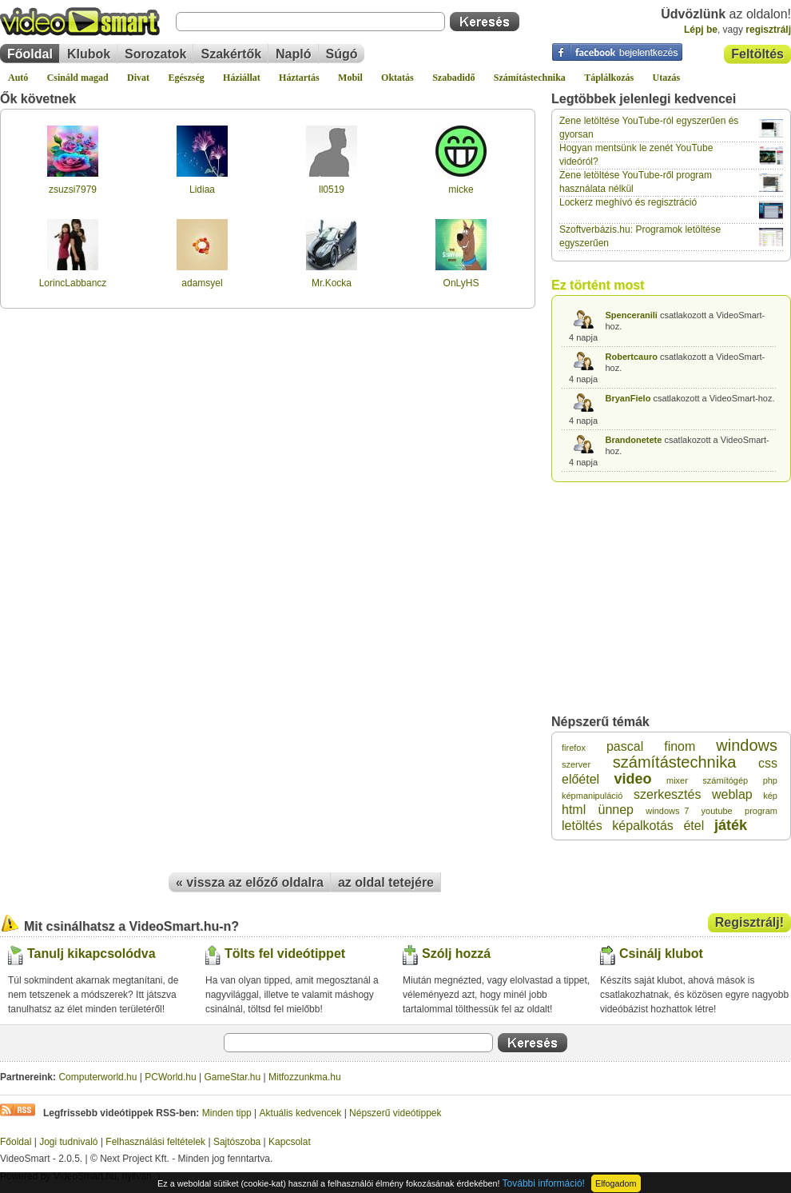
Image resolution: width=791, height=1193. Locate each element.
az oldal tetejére (386, 882)
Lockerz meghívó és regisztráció (628, 202)
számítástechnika (675, 762)
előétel (580, 779)
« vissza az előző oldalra (250, 882)
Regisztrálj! (749, 922)
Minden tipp (227, 1113)
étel (693, 825)
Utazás (667, 77)
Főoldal (30, 54)
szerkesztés (667, 794)
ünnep (616, 809)
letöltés (582, 825)
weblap (732, 794)
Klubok (88, 54)
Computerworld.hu (97, 1077)
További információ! (544, 1183)
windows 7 (667, 811)
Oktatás (397, 77)
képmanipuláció (592, 795)
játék (730, 825)
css (767, 763)
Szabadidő (453, 77)
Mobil (350, 77)
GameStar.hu (233, 1077)
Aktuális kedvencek (301, 1113)
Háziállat (241, 77)
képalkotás (643, 825)
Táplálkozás (609, 77)
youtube (717, 811)
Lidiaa (202, 189)
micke (460, 189)
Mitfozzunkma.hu (304, 1077)
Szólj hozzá (456, 953)
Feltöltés (757, 54)
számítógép (725, 780)
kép (770, 795)
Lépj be (700, 29)
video (633, 779)
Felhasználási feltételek (155, 1141)
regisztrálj (768, 29)
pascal (624, 746)
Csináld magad (78, 77)
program (761, 811)
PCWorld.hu (170, 1077)
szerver (576, 764)
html (574, 809)
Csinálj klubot (661, 953)
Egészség (186, 77)
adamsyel (201, 283)
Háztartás (299, 77)
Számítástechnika (530, 77)
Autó (18, 77)
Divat (138, 77)
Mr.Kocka (332, 283)
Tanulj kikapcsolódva (91, 953)
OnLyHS (461, 283)
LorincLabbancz (73, 283)
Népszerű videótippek (395, 1113)
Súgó (342, 54)
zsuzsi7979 (73, 189)
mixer (677, 780)
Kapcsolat (289, 1141)
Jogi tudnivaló (68, 1141)
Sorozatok (155, 54)
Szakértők (231, 54)
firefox (574, 747)
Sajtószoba (236, 1141)
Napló (293, 54)
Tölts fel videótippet (285, 953)
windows (746, 745)
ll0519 (331, 189)
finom (679, 746)
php (770, 780)
